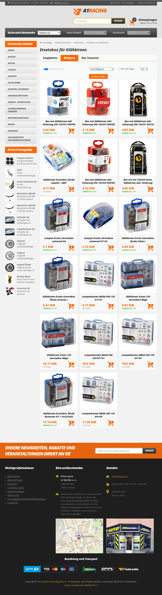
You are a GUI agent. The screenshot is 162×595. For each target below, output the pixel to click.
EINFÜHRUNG (13, 476)
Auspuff (12, 76)
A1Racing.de (101, 12)
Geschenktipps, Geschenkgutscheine (19, 139)
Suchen (118, 20)
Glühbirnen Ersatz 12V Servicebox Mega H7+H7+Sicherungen (59, 356)
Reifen (11, 124)
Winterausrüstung (18, 117)
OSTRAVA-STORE (15, 487)
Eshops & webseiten (74, 585)
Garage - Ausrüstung (19, 102)
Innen (11, 50)
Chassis (12, 69)
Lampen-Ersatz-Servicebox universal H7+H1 (98, 239)
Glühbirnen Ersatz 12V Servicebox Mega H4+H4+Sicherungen (138, 298)
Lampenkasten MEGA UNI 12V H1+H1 (98, 298)
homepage (47, 42)
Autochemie (14, 82)
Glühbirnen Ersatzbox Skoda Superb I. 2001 (59, 181)
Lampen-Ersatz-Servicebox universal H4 (59, 239)
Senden (149, 450)
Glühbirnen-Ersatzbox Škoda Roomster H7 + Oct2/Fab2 (59, 415)
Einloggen (129, 2)
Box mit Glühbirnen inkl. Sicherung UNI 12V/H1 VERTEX (59, 123)
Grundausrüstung (18, 95)
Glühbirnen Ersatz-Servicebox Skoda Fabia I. (138, 239)
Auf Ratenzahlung (15, 491)
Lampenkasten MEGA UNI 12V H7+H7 (138, 356)
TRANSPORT (13, 495)
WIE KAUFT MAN (14, 480)
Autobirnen (79, 42)
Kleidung (13, 130)
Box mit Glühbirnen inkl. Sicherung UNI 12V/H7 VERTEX (98, 123)
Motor (11, 63)
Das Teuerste (90, 58)
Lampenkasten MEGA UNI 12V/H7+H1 (98, 356)
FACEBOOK (12, 502)
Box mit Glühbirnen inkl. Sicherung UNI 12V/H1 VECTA (138, 123)
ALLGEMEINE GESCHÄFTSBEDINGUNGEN (26, 499)
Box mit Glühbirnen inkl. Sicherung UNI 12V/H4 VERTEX (98, 181)
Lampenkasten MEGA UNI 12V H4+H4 (98, 415)
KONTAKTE (12, 483)
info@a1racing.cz (61, 2)
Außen (12, 56)
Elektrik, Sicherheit (18, 89)
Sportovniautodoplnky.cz (54, 581)
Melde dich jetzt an (146, 2)
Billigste (69, 58)
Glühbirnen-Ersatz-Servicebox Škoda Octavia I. (59, 298)
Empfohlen (50, 58)
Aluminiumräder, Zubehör (17, 110)
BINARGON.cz (91, 585)
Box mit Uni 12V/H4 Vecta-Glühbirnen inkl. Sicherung (138, 181)
